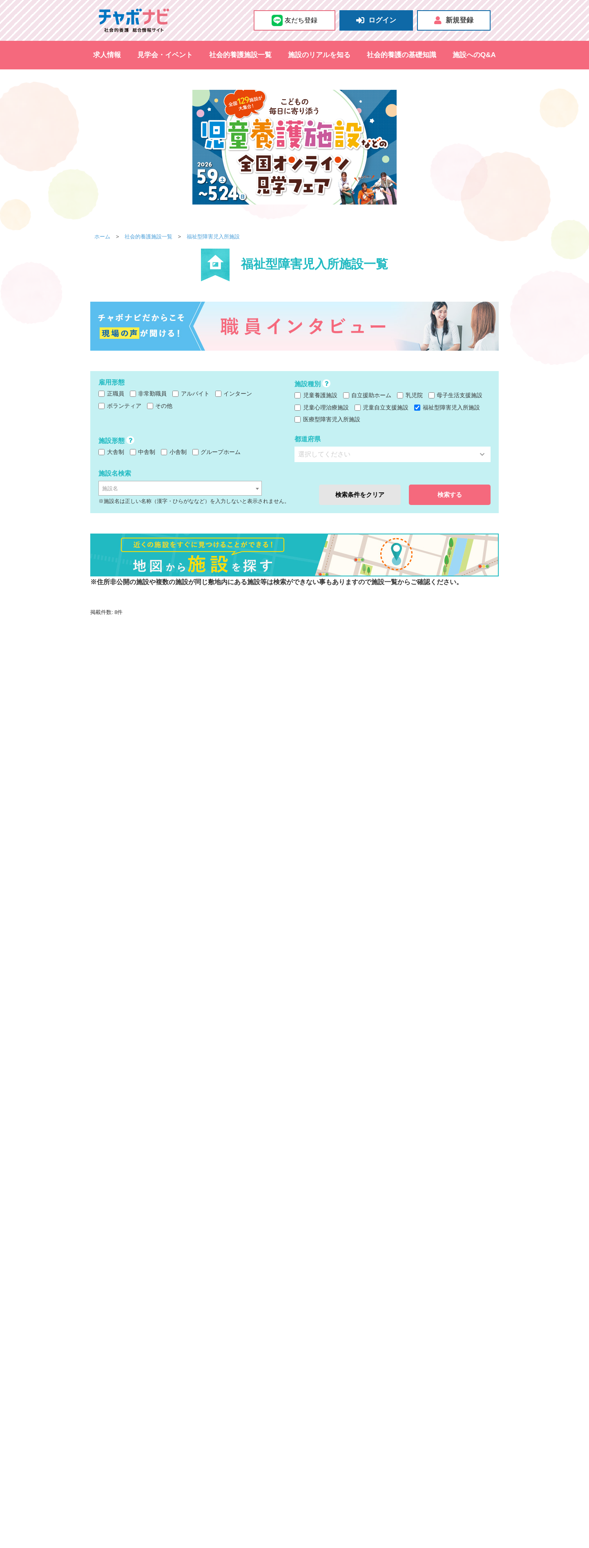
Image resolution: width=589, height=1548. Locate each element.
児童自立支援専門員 (323, 1453)
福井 (230, 1424)
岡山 (179, 1435)
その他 (160, 406)
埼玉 (185, 1381)
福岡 (145, 1446)
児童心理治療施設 (321, 407)
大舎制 (111, 452)
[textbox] (180, 488)
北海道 (147, 1413)
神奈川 (165, 1381)
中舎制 (143, 452)
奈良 (213, 1392)
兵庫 (162, 1392)
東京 (145, 1381)
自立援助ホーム (367, 395)
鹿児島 (250, 1446)
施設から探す (319, 1369)
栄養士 (306, 1442)
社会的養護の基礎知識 (401, 55)
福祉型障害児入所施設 (213, 237)
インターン (233, 393)
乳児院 (410, 395)
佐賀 (162, 1446)
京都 (179, 1392)
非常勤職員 (148, 393)
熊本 (196, 1446)
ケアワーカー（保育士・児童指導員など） (352, 1431)
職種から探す (319, 1419)
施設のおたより (207, 1528)
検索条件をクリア (359, 494)
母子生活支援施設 (455, 395)
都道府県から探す (125, 1369)
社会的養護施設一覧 (240, 55)
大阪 (145, 1392)
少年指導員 (358, 1442)
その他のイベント (197, 1503)
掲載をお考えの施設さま (450, 1507)
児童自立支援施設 (382, 407)
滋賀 (196, 1392)
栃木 (236, 1381)
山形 (236, 1413)
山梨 (145, 1424)
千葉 (202, 1381)
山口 (213, 1435)
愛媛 (265, 1435)
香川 (248, 1435)
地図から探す (164, 1528)
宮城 (202, 1413)
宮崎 (230, 1446)
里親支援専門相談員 (438, 1453)
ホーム (102, 237)
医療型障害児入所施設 (327, 419)
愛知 (145, 1402)
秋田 (219, 1413)
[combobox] (180, 488)
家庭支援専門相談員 (380, 1453)
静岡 (179, 1402)
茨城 (219, 1381)
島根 (162, 1435)
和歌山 (233, 1392)
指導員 (386, 1442)
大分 (213, 1446)
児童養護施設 (315, 395)
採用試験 (156, 1503)
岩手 (185, 1413)
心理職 (466, 1431)
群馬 (253, 1381)
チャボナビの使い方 (335, 1507)
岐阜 (162, 1402)
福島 (253, 1413)
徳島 (230, 1435)
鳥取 (145, 1435)
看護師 (420, 1431)
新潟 (162, 1424)
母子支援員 (415, 1442)
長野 (179, 1424)
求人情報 (107, 55)
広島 (196, 1435)
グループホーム (216, 452)
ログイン (376, 20)
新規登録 (453, 20)
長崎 (179, 1446)
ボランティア (119, 406)
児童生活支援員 (455, 1442)
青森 (168, 1413)
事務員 (329, 1442)
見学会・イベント (165, 55)
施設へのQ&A (474, 55)
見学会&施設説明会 (115, 1503)
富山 (196, 1424)
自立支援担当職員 (321, 1463)
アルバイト (191, 393)
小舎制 (174, 452)
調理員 (443, 1431)
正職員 (111, 393)
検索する (449, 494)
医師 (355, 1463)
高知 (282, 1435)
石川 (213, 1424)
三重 (196, 1402)
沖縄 (271, 1446)
